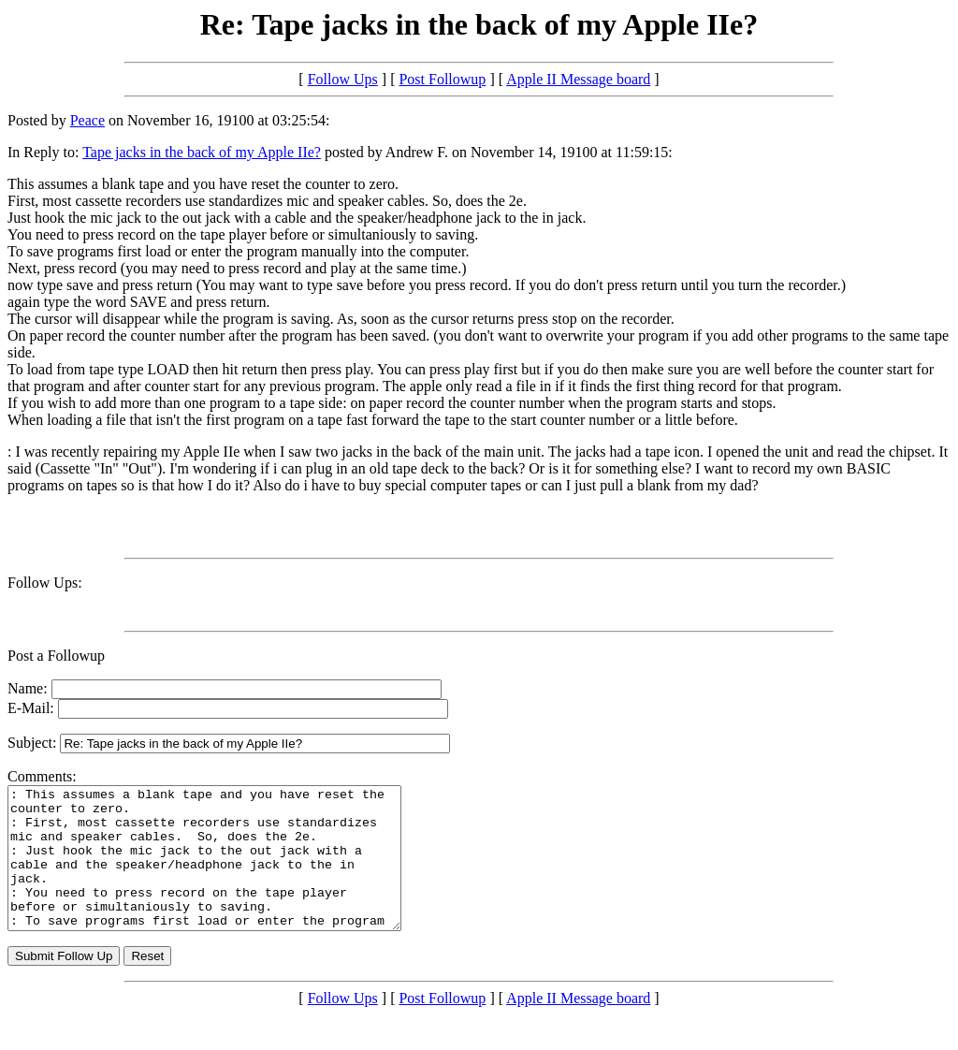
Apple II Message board (578, 79)
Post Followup (442, 79)
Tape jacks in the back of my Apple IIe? (201, 152)
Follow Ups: (44, 583)
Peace (87, 120)
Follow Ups (343, 79)
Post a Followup (56, 656)
